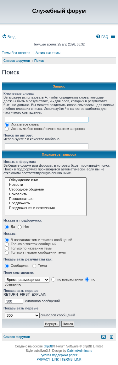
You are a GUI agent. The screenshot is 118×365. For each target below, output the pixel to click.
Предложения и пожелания (45, 208)
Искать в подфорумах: (22, 220)
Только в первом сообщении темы (35, 252)
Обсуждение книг (45, 180)
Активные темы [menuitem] (48, 53)
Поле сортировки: (18, 272)
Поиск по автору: (18, 135)
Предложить (45, 203)
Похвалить (45, 194)
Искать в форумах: (19, 162)
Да (10, 226)
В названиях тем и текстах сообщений (38, 240)
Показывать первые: (21, 291)
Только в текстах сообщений (31, 244)
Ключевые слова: (18, 93)
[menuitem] (8, 36)
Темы (39, 265)
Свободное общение (45, 189)
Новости (45, 185)
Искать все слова (22, 124)
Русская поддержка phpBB (59, 355)
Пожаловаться (45, 199)
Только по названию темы (28, 248)
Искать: (9, 233)
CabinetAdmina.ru (79, 350)
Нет (24, 226)
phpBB (48, 346)
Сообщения (17, 265)
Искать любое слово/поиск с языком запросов (45, 129)
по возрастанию (67, 279)
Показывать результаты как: (28, 259)
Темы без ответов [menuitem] (16, 53)
